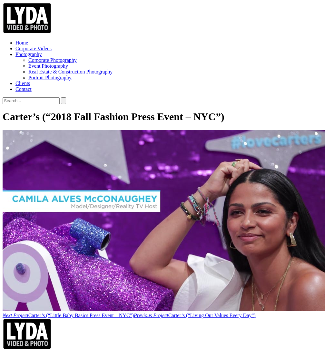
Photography (28, 54)
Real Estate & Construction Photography (70, 71)
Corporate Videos (33, 48)
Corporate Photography (52, 60)
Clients (22, 83)
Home (21, 42)
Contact (23, 89)
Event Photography (48, 66)
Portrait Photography (50, 77)
